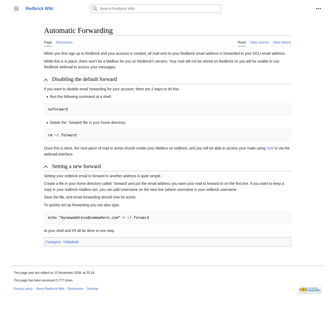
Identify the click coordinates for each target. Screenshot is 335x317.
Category (53, 242)
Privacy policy (23, 289)
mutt (269, 148)
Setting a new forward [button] (76, 166)
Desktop (92, 289)
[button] (16, 9)
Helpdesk (71, 242)
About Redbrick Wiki (50, 289)
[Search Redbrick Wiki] (155, 8)
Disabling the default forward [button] (84, 79)
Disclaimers (75, 289)
